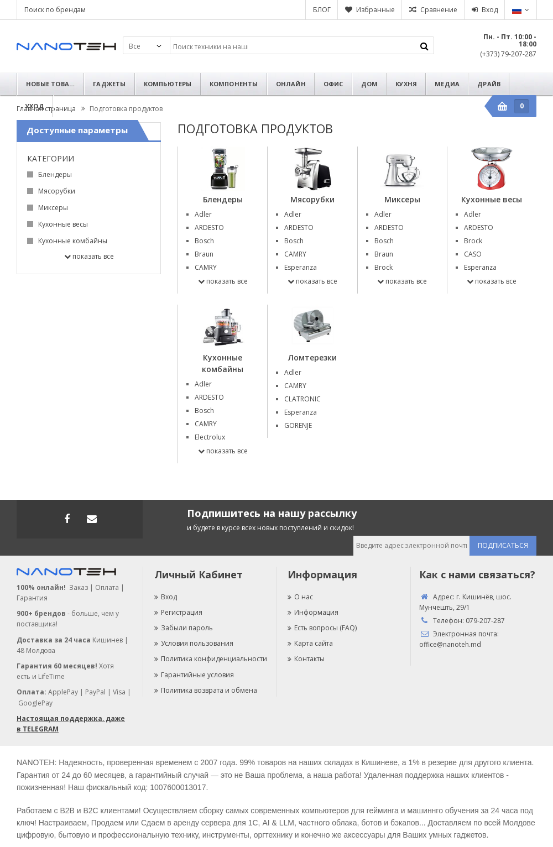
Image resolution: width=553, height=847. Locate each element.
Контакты (306, 658)
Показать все (89, 256)
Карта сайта (310, 643)
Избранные (375, 9)
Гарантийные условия (194, 674)
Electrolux (210, 437)
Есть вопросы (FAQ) (322, 627)
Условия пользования (193, 643)
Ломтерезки (312, 357)
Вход (490, 9)
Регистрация (178, 612)
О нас (300, 597)
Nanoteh (66, 46)
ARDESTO (209, 227)
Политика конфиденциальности (210, 658)
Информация (313, 612)
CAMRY (206, 267)
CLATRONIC (302, 399)
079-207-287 (485, 620)
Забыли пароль (183, 627)
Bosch (204, 240)
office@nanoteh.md (450, 644)
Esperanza (300, 267)
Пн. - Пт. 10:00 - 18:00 (509, 40)
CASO (473, 254)
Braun (204, 254)
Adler (203, 214)
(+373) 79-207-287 (508, 54)
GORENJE (298, 425)
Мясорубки (56, 191)
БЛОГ (322, 9)
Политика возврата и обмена (205, 690)
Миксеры (53, 207)
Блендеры (55, 174)
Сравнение (438, 9)
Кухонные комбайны (72, 240)
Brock (383, 267)
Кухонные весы (63, 224)
